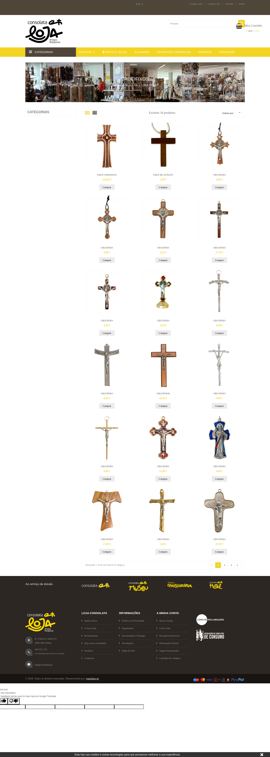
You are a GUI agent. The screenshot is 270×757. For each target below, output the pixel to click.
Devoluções (126, 643)
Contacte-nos (214, 4)
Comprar (107, 187)
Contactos (88, 658)
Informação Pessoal (167, 643)
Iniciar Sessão (165, 620)
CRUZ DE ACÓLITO (163, 175)
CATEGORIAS (38, 112)
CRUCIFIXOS (163, 393)
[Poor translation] (14, 701)
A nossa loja (89, 628)
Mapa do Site (127, 650)
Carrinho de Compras (168, 658)
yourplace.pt (92, 678)
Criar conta (163, 628)
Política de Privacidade (131, 620)
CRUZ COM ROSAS (107, 175)
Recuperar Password (168, 635)
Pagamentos (126, 628)
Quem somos (89, 620)
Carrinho (229, 4)
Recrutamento (90, 635)
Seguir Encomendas (168, 650)
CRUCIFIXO (219, 175)
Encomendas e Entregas (132, 635)
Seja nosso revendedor (94, 643)
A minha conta (195, 4)
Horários (87, 650)
